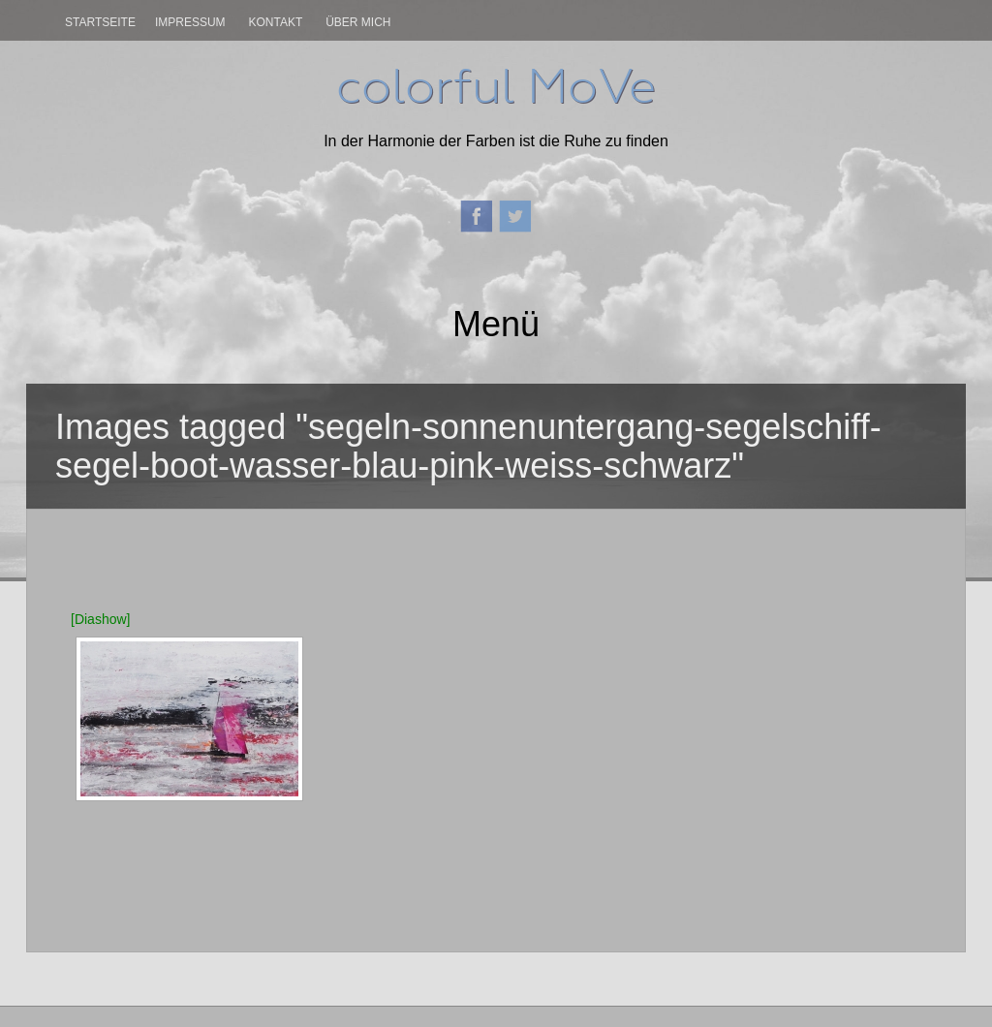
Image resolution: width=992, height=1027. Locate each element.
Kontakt (275, 22)
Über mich (358, 22)
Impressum (190, 22)
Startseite (100, 22)
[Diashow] (100, 619)
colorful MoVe (496, 86)
